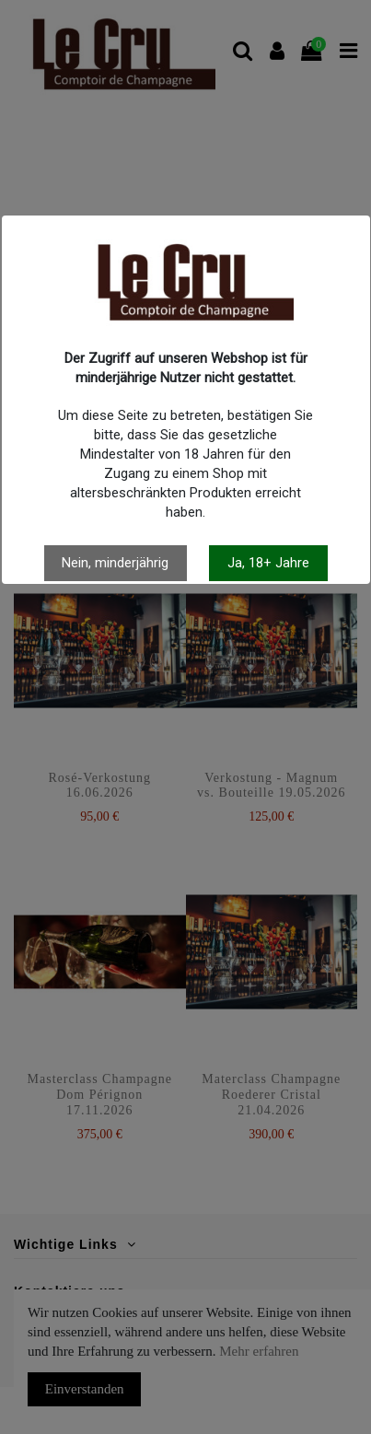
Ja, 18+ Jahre (268, 562)
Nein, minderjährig (115, 562)
